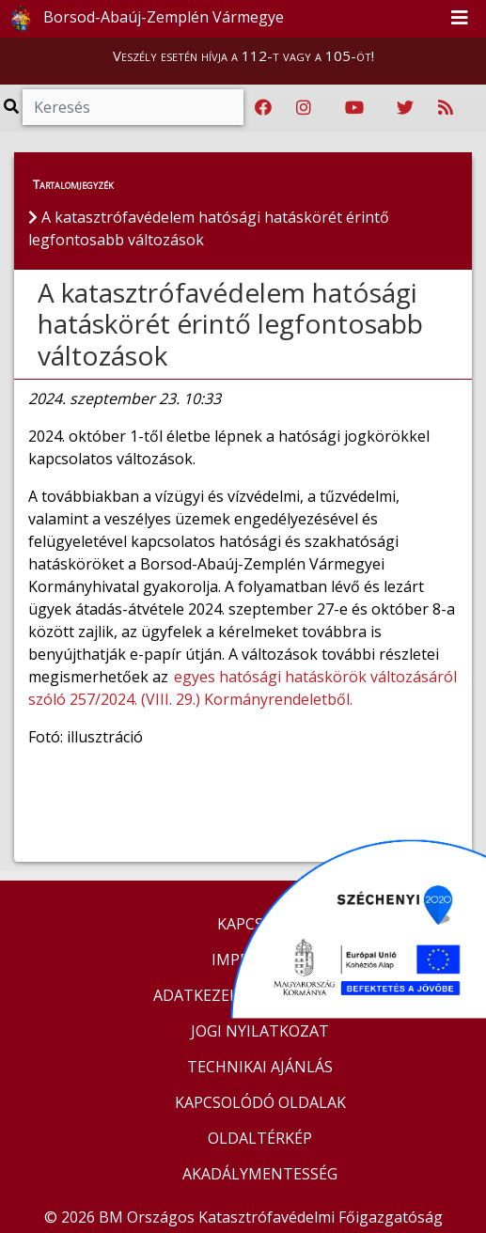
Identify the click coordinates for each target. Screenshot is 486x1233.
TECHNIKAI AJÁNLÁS (260, 1066)
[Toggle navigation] (459, 19)
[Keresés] (133, 107)
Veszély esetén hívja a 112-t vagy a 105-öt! (243, 55)
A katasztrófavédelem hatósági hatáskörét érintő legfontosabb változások (230, 323)
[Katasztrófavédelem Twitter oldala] (405, 108)
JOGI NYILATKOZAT (260, 1031)
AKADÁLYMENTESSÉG (259, 1173)
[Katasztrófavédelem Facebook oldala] (263, 108)
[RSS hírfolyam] (445, 108)
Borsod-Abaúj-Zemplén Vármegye (143, 19)
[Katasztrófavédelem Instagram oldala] (303, 108)
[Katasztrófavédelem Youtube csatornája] (354, 108)
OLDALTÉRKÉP (260, 1138)
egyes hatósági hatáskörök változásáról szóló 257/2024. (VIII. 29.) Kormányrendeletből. (242, 688)
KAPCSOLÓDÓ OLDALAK (260, 1102)
